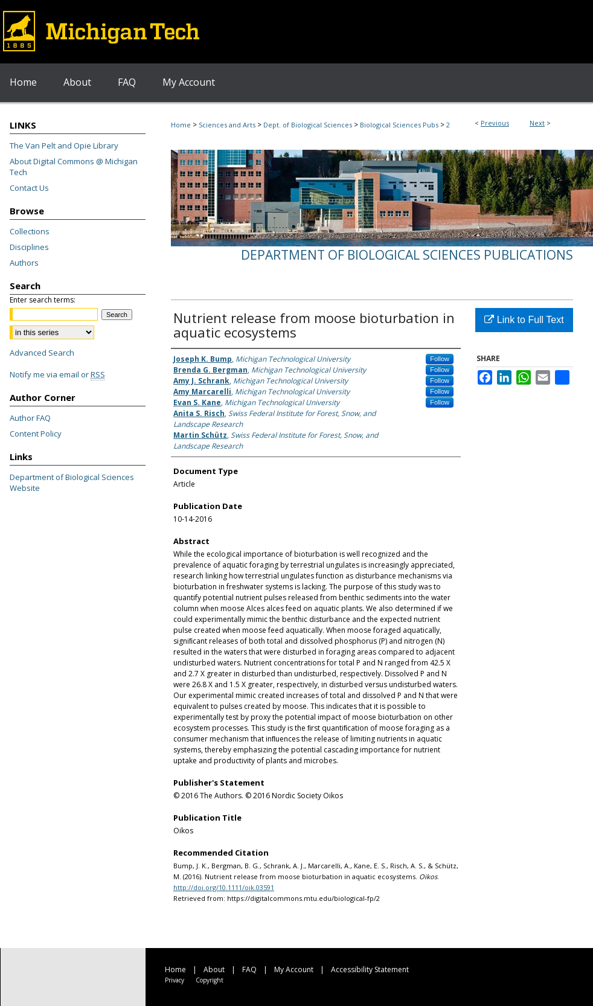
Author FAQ (30, 417)
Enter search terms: (42, 300)
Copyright (209, 980)
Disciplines (29, 247)
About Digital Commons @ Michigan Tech (74, 167)
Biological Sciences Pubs (399, 124)
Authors (24, 262)
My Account (293, 969)
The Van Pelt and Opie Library (64, 145)
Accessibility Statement (370, 969)
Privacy (174, 980)
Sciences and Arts (227, 124)
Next (537, 122)
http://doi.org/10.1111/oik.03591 (223, 887)
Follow (439, 358)
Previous (495, 122)
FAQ (249, 969)
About (214, 969)
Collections (30, 231)
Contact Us (29, 187)
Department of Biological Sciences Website (72, 482)
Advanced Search (42, 352)
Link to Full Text (523, 320)
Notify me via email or (57, 374)
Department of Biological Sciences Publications (407, 254)
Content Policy (36, 433)
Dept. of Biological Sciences (307, 124)
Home (181, 124)
